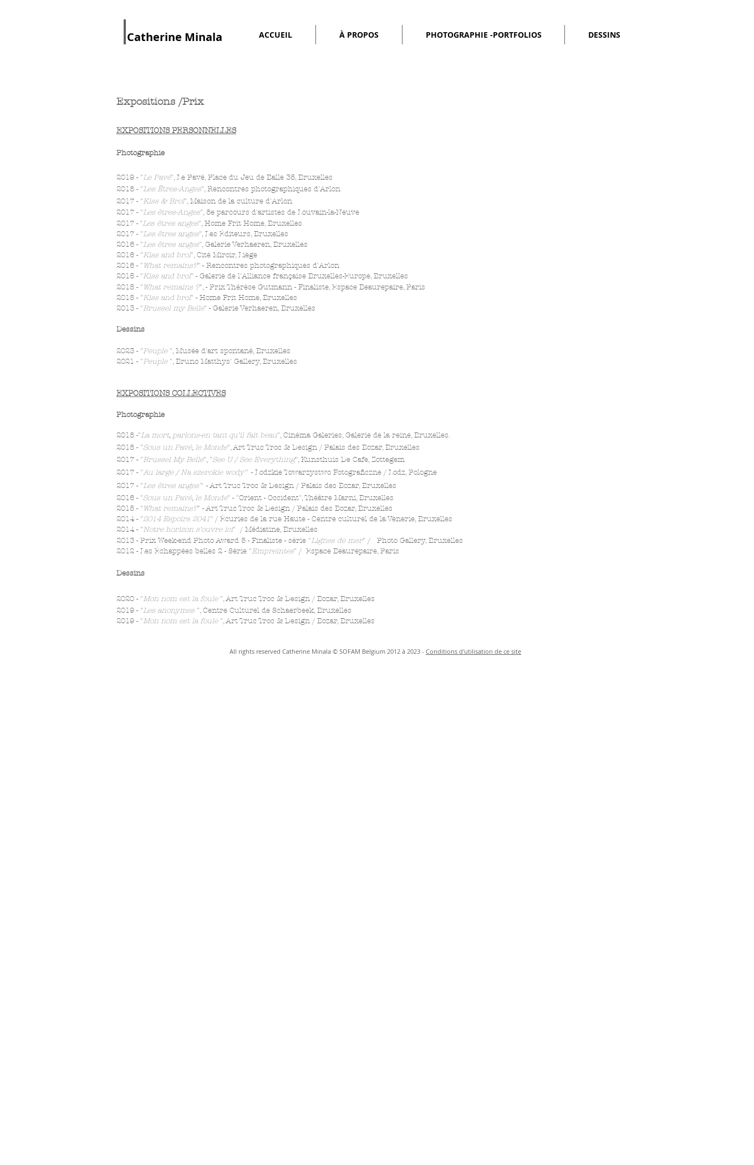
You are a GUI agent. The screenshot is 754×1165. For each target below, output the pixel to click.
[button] (359, 34)
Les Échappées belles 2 (181, 551)
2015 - (128, 287)
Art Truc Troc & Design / (254, 485)
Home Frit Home (234, 223)
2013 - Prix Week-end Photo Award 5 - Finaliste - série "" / (244, 540)
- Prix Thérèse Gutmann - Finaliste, (269, 287)
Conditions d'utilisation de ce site (473, 651)
